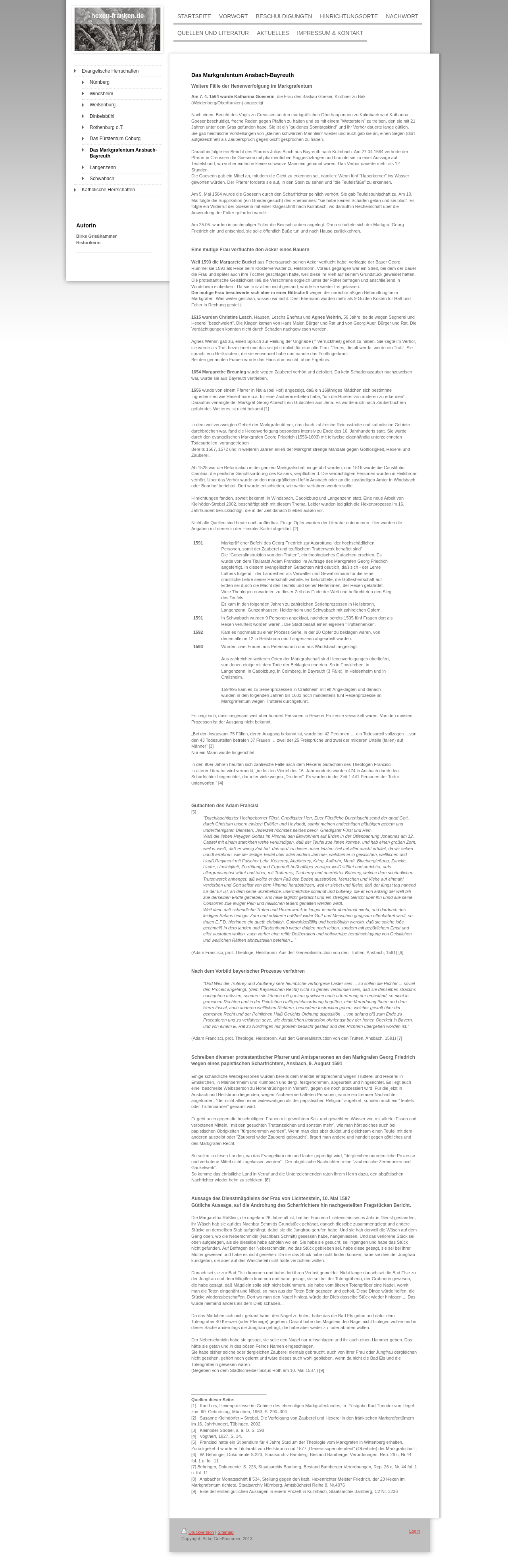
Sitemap (225, 1532)
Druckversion (197, 1532)
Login (414, 1531)
